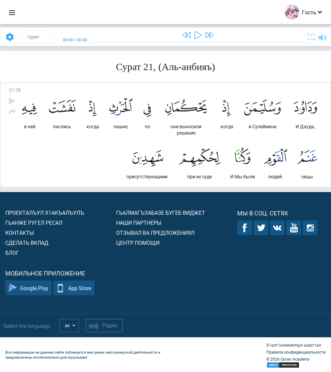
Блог (12, 252)
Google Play (28, 288)
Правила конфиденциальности (296, 352)
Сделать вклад (26, 242)
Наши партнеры (138, 222)
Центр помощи (137, 242)
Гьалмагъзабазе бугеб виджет (160, 212)
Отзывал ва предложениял (155, 232)
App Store (74, 288)
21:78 (15, 90)
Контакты (19, 232)
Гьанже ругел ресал (33, 222)
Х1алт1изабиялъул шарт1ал (293, 345)
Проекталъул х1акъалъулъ (44, 212)
